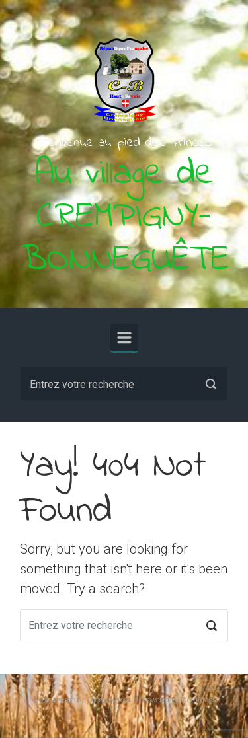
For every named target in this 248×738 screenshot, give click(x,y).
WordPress (198, 700)
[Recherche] (124, 383)
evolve (42, 700)
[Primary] (124, 337)
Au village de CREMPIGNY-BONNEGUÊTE (124, 217)
